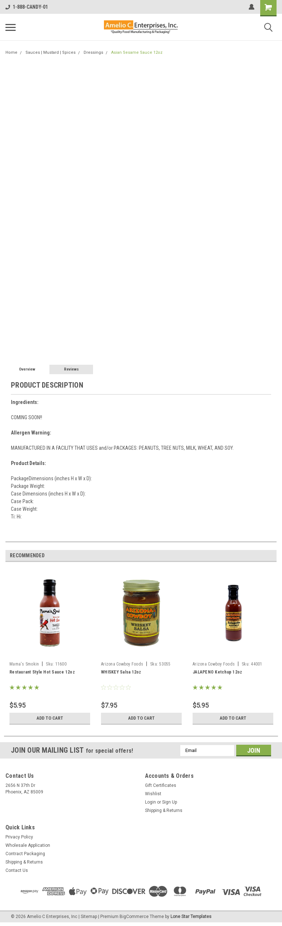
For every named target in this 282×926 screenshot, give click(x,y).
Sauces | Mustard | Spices (50, 52)
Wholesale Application (27, 845)
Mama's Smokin (24, 664)
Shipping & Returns (163, 810)
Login (150, 802)
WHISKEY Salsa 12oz (121, 672)
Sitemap (89, 916)
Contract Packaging (25, 853)
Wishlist (153, 793)
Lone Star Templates (191, 916)
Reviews (71, 369)
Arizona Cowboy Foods (122, 664)
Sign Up (169, 802)
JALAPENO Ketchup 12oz (217, 672)
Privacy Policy (19, 837)
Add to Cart (50, 718)
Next (271, 555)
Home (11, 52)
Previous (260, 555)
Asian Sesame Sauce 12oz (136, 52)
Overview (27, 369)
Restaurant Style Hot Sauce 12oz (42, 672)
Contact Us (16, 870)
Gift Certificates (160, 785)
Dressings (93, 52)
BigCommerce (134, 916)
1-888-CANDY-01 (26, 7)
